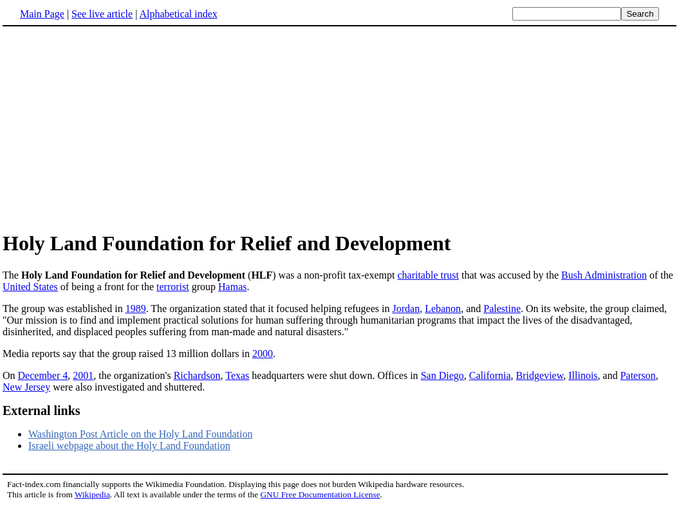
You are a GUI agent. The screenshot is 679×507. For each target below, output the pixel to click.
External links (41, 410)
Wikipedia (92, 494)
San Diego (442, 375)
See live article (102, 13)
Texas (237, 375)
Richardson (197, 375)
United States (30, 286)
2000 (262, 353)
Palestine (502, 308)
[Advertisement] (111, 128)
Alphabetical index (178, 13)
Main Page (42, 13)
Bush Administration (604, 275)
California (490, 375)
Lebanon (443, 308)
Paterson (638, 375)
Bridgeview (540, 375)
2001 (83, 375)
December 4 (43, 375)
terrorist (172, 286)
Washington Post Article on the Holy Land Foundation (140, 434)
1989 (136, 308)
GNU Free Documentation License (320, 494)
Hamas (232, 286)
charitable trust (428, 275)
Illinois (582, 375)
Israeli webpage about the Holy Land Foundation (129, 445)
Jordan (406, 308)
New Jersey (26, 387)
